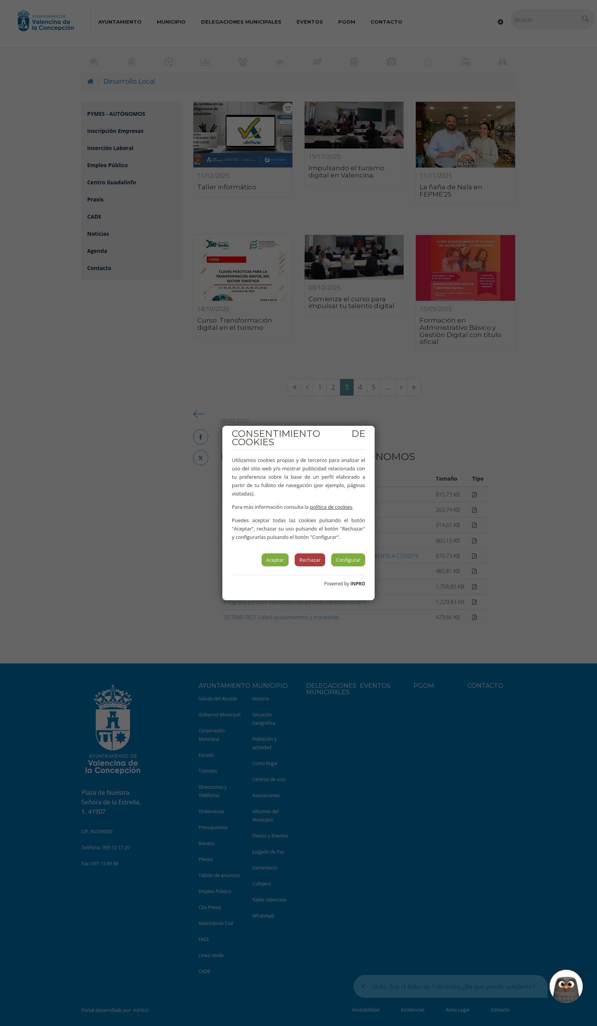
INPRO (357, 583)
